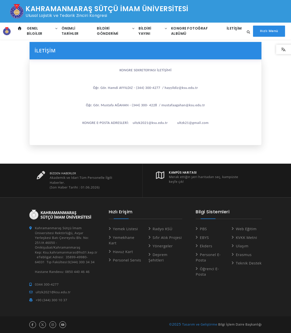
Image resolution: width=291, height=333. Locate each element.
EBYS (204, 237)
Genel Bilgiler (34, 31)
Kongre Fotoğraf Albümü (189, 31)
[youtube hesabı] (63, 325)
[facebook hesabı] (33, 325)
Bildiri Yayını (145, 31)
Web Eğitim (246, 228)
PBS (203, 228)
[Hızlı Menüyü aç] (269, 31)
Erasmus (244, 254)
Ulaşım (242, 245)
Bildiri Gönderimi (107, 31)
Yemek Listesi (125, 228)
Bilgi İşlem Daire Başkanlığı (240, 324)
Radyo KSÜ (162, 228)
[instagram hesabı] (53, 325)
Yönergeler (162, 245)
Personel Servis (127, 260)
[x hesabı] (42, 325)
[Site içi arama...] (247, 32)
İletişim (234, 28)
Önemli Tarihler (70, 31)
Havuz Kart (123, 251)
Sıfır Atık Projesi (167, 237)
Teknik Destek (249, 262)
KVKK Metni (246, 237)
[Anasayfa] (7, 31)
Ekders (206, 245)
